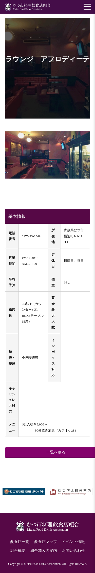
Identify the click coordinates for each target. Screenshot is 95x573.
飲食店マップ (45, 542)
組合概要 (17, 551)
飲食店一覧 (19, 542)
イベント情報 (73, 542)
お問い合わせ (73, 551)
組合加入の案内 (43, 551)
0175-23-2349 (31, 236)
